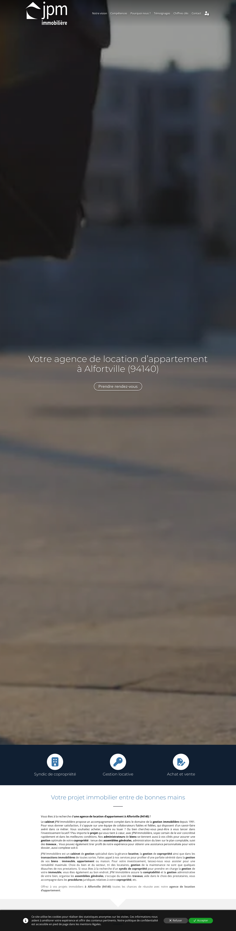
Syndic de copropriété (55, 774)
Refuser (175, 920)
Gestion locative (118, 774)
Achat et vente (181, 774)
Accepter (201, 920)
